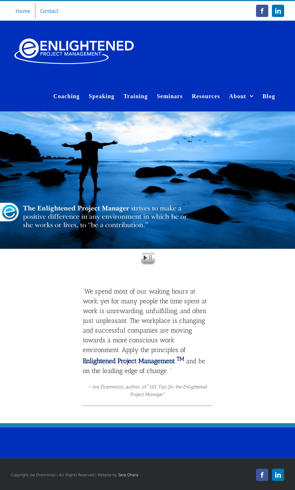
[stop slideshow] (152, 258)
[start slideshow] (143, 258)
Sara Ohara (128, 474)
